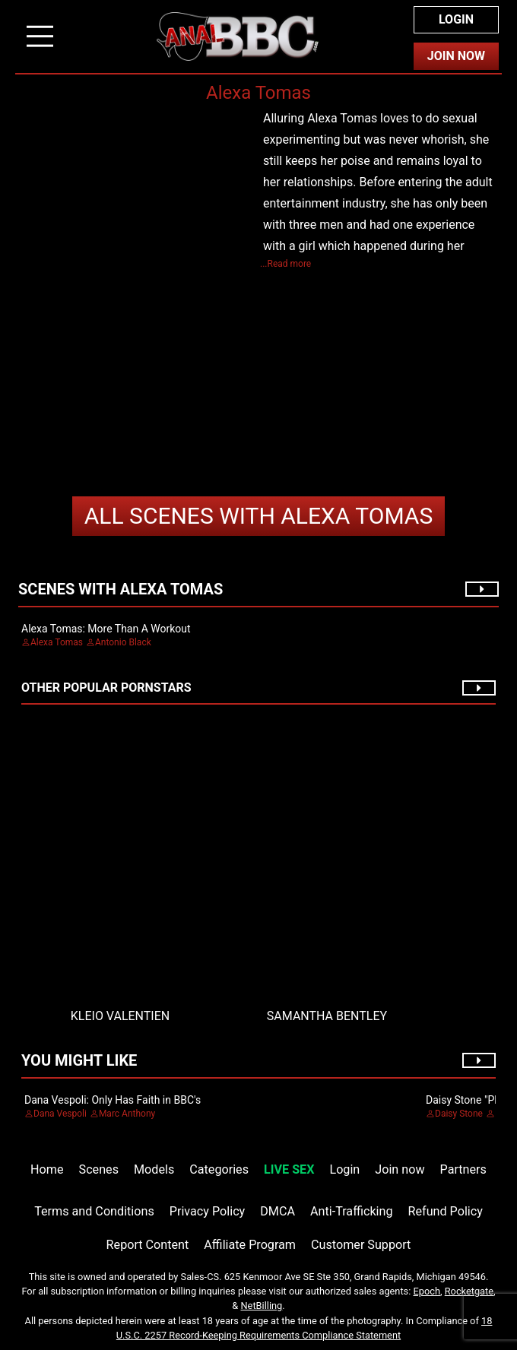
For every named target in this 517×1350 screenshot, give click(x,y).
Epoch (427, 1291)
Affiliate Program (250, 1245)
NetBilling (261, 1305)
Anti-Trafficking (351, 1211)
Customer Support (361, 1245)
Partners (463, 1169)
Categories (219, 1169)
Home (46, 1169)
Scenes (99, 1169)
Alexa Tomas (258, 515)
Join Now (456, 56)
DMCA (277, 1211)
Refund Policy (445, 1211)
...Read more (285, 263)
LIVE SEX (289, 1169)
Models (154, 1169)
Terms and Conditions (94, 1211)
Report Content (147, 1245)
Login (456, 19)
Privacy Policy (207, 1211)
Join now (399, 1169)
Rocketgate (469, 1291)
